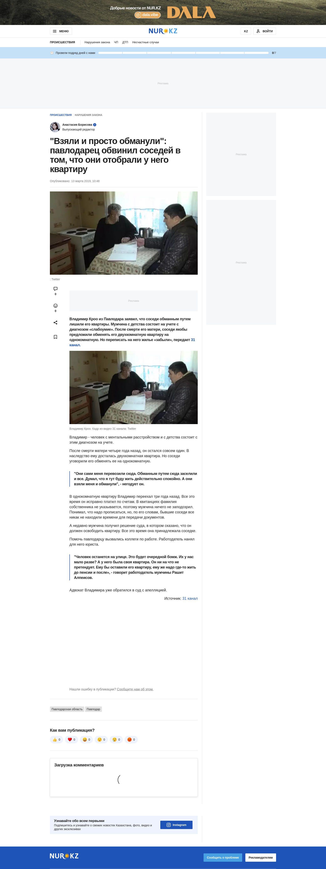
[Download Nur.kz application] (163, 12)
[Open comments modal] (55, 291)
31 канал (190, 598)
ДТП (125, 42)
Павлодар (93, 709)
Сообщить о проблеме (223, 846)
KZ (246, 31)
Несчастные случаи (145, 42)
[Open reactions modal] (55, 308)
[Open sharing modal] (55, 322)
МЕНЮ (60, 31)
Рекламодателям (261, 846)
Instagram (176, 813)
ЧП (116, 42)
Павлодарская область (67, 709)
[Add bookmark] (55, 336)
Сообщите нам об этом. (135, 689)
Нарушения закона (97, 42)
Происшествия (62, 42)
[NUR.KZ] (163, 31)
